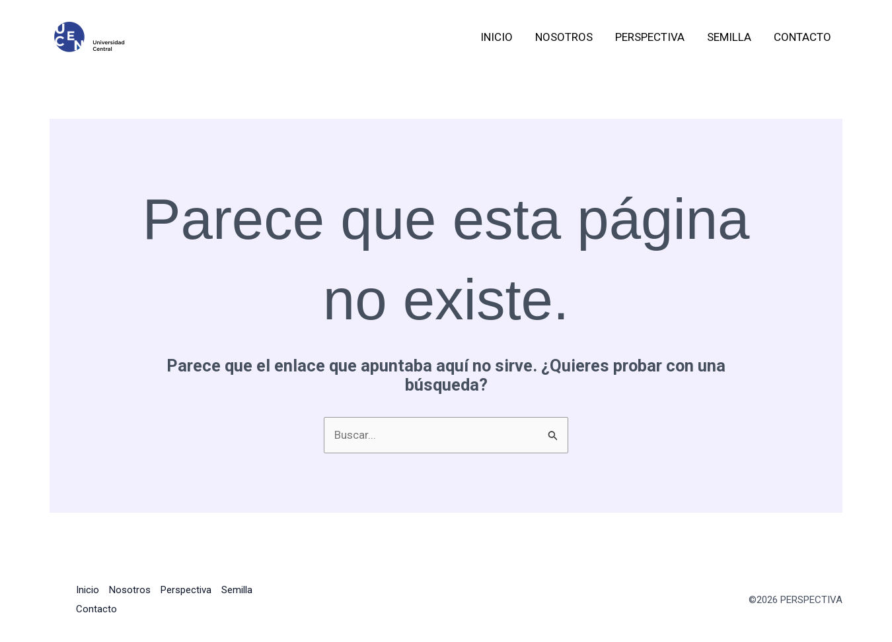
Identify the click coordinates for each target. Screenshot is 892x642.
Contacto (802, 37)
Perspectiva (650, 37)
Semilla (729, 37)
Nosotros (564, 37)
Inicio (496, 37)
